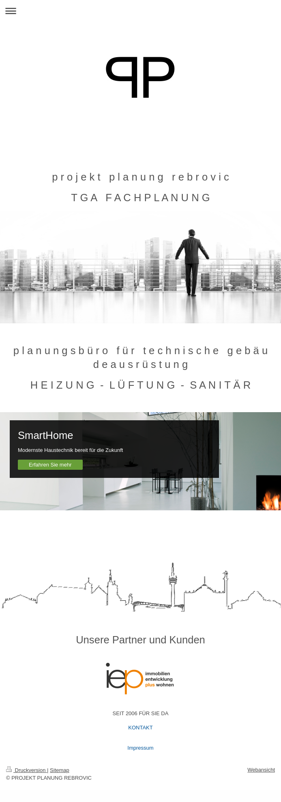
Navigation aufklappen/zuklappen (140, 10)
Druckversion (26, 770)
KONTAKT (140, 728)
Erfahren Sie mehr (50, 465)
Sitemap (59, 770)
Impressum (140, 748)
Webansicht (261, 770)
